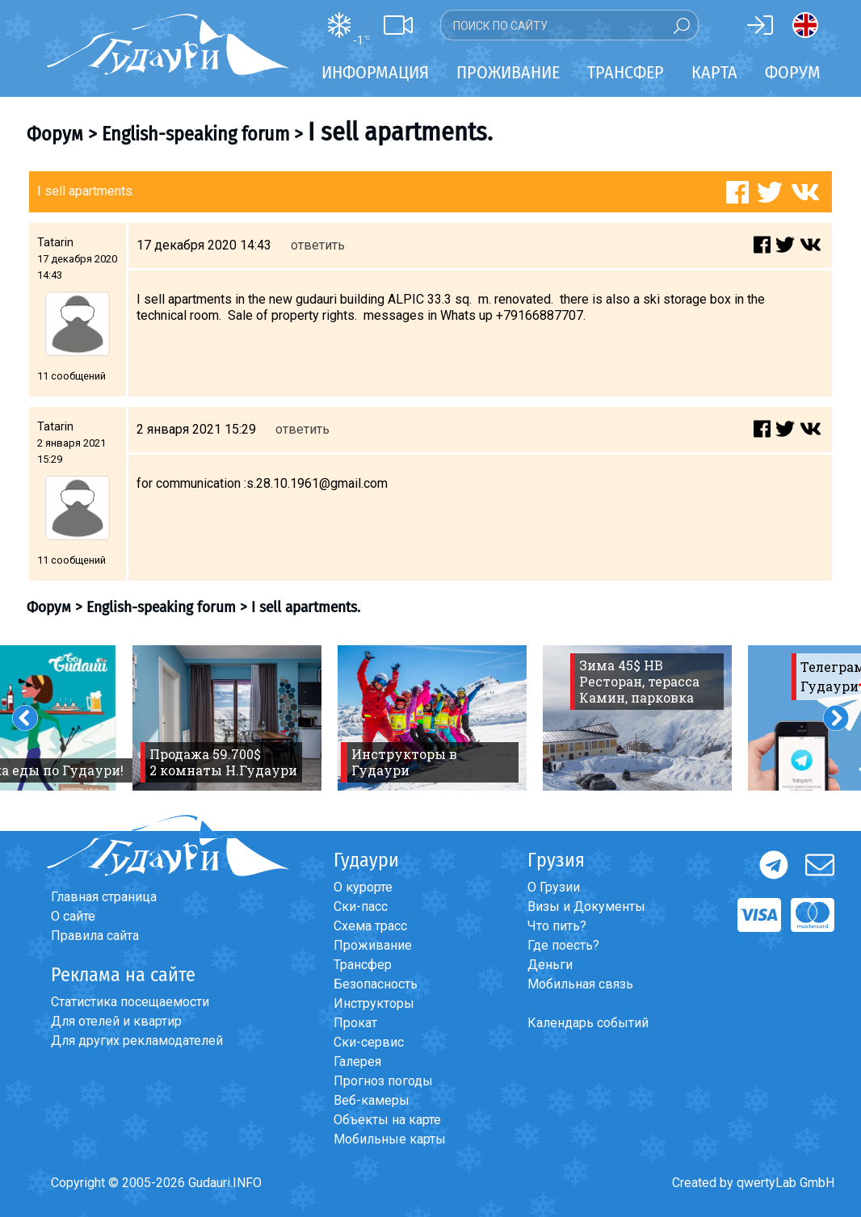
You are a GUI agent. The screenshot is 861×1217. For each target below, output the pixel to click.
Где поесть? (563, 945)
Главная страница (104, 896)
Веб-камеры (372, 1100)
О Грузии (553, 887)
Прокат (355, 1022)
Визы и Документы (586, 906)
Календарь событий (588, 1022)
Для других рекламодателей (137, 1040)
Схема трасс (370, 926)
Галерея (357, 1061)
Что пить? (556, 926)
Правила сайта (95, 935)
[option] (227, 718)
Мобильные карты (390, 1139)
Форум (793, 72)
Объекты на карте (387, 1119)
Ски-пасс (361, 906)
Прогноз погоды (383, 1081)
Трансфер (363, 964)
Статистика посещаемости (130, 1001)
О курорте (363, 887)
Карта (714, 72)
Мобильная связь (580, 984)
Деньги (550, 964)
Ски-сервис (369, 1042)
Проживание (373, 945)
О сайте (73, 916)
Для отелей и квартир (116, 1021)
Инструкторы (374, 1003)
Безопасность (376, 984)
